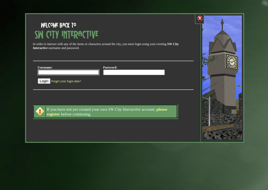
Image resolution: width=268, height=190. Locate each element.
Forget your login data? (66, 81)
